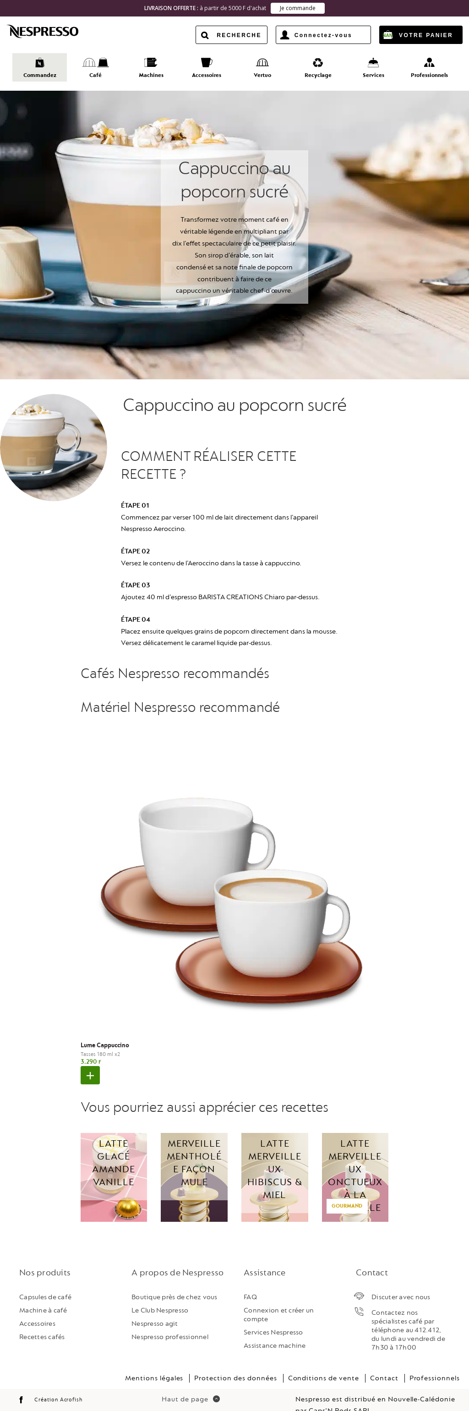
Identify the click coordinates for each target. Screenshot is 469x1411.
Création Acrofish (58, 1384)
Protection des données (235, 1363)
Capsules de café (45, 1282)
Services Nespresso (273, 1317)
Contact (384, 1363)
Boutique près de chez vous (174, 1282)
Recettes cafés (42, 1322)
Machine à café (43, 1295)
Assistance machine (275, 1331)
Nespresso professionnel (169, 1322)
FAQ (250, 1282)
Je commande (298, 8)
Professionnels (434, 1363)
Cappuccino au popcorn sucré (234, 390)
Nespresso (50, 31)
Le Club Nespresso (159, 1295)
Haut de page (190, 1384)
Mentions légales (154, 1363)
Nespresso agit (154, 1308)
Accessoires (37, 1308)
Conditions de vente (323, 1363)
